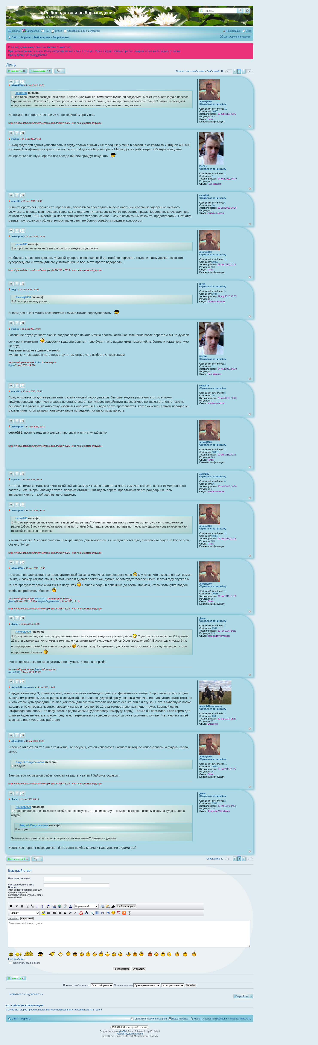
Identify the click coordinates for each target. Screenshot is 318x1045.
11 (225, 109)
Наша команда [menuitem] (180, 1018)
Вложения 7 (39, 71)
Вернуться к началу (250, 126)
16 (213, 205)
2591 (214, 628)
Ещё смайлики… (17, 959)
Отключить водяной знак (24, 963)
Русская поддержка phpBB (129, 1034)
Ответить (15, 71)
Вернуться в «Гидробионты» (26, 994)
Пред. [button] (228, 71)
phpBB (122, 1031)
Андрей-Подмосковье (48, 601)
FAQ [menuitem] (47, 31)
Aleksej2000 (205, 101)
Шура (202, 284)
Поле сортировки (137, 985)
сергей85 (21, 92)
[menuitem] (56, 30)
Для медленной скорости (237, 36)
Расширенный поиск (247, 10)
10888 (215, 111)
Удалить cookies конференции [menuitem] (210, 1018)
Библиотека (33, 31)
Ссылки (16, 31)
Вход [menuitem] (248, 31)
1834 (214, 294)
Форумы (25, 1018)
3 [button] (243, 71)
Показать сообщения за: (88, 985)
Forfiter (203, 166)
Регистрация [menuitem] (233, 31)
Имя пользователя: (19, 878)
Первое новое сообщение (190, 71)
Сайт (14, 1018)
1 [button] (234, 71)
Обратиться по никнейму (212, 104)
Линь (11, 65)
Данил (11, 601)
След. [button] (249, 71)
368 (214, 716)
